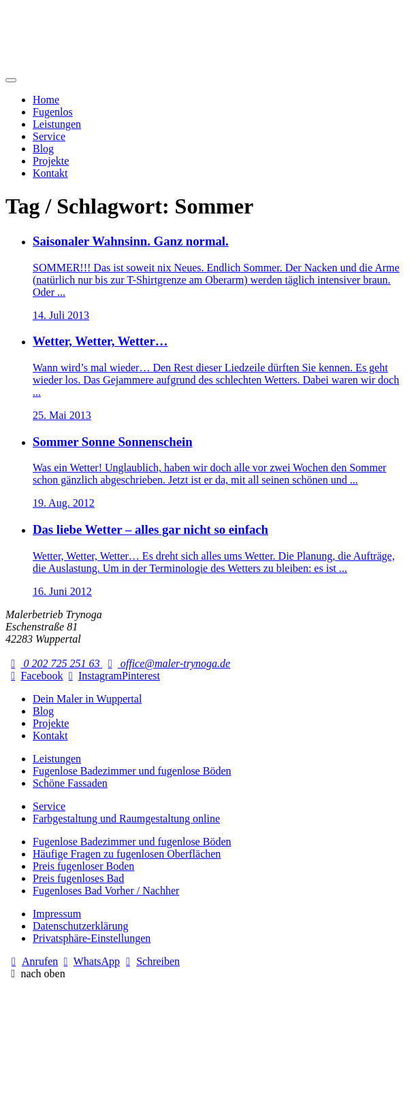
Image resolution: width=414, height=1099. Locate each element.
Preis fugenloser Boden (83, 866)
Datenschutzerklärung (80, 926)
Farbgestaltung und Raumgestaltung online (126, 818)
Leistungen (57, 124)
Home (46, 99)
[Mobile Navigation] (10, 80)
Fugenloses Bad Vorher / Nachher (106, 890)
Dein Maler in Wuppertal (87, 699)
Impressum (57, 913)
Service (49, 136)
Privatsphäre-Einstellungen (91, 938)
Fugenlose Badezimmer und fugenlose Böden (132, 771)
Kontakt (50, 173)
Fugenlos (53, 112)
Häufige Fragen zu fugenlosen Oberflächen (127, 854)
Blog (43, 148)
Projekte (51, 161)
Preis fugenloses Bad (78, 878)
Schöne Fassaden (70, 783)
